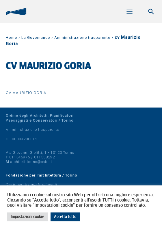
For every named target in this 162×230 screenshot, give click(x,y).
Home (11, 37)
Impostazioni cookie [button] (27, 217)
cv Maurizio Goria (26, 92)
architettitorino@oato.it (31, 162)
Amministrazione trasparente (82, 37)
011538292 (44, 157)
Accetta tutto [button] (65, 217)
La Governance (35, 37)
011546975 (19, 157)
